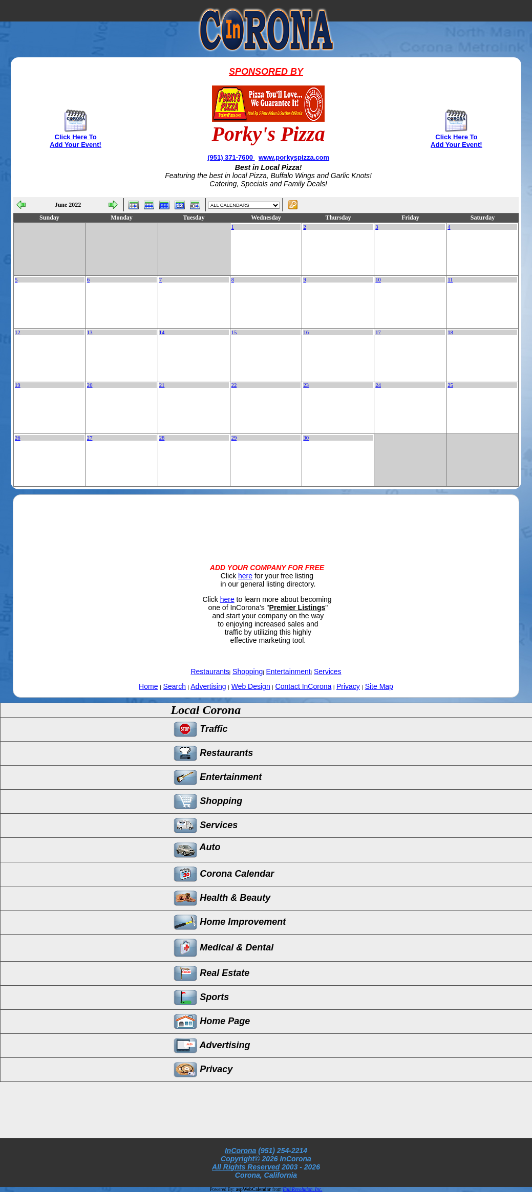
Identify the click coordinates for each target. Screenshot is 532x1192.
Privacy (348, 686)
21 (162, 385)
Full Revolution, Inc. (302, 1189)
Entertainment (288, 671)
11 (450, 280)
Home (148, 686)
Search (174, 686)
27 (90, 438)
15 (234, 332)
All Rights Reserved (246, 1167)
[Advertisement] (266, 520)
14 (162, 332)
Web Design (250, 686)
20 (90, 385)
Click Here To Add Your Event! (75, 140)
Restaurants (209, 671)
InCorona (240, 1150)
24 (378, 385)
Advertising (208, 686)
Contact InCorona (303, 686)
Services (328, 671)
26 (17, 438)
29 (234, 438)
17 (378, 332)
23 (306, 385)
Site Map (379, 686)
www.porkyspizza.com (294, 157)
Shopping (247, 671)
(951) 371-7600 (231, 157)
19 (17, 385)
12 (17, 332)
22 (234, 385)
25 (450, 385)
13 (90, 332)
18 (450, 332)
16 (306, 332)
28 (162, 438)
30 (306, 438)
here (245, 576)
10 (378, 280)
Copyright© (240, 1159)
